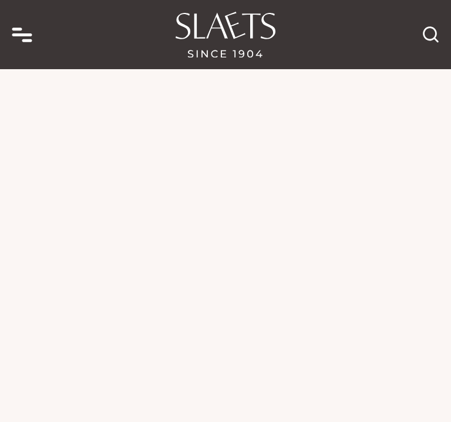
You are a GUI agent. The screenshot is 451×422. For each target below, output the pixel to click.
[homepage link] (225, 34)
